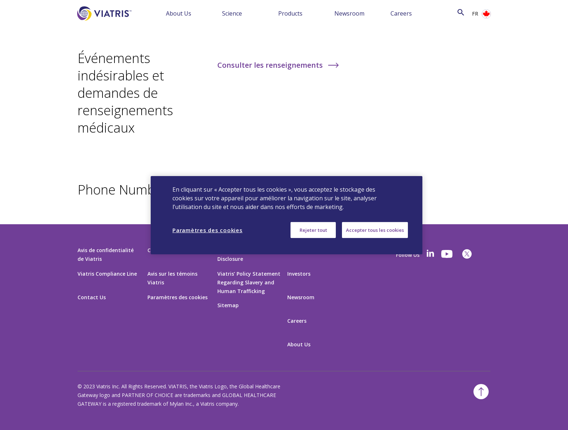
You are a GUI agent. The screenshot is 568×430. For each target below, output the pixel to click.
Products (290, 13)
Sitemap (228, 305)
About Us (178, 13)
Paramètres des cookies (177, 297)
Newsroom (349, 13)
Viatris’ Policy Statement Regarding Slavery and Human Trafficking (248, 282)
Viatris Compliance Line (107, 273)
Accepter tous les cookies (375, 229)
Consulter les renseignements (271, 65)
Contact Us (92, 297)
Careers (401, 13)
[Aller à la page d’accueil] (104, 24)
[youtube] (447, 254)
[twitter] (467, 254)
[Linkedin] (430, 254)
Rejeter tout (313, 229)
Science (232, 13)
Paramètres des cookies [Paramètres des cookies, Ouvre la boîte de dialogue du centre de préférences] (207, 229)
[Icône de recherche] (460, 13)
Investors (298, 273)
